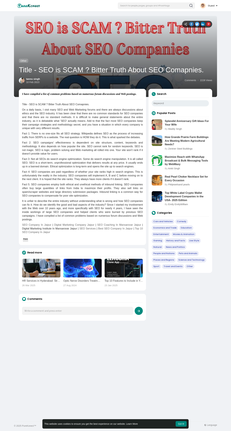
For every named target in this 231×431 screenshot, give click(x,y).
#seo (25, 239)
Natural (157, 247)
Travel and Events (173, 266)
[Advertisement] (111, 350)
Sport (156, 266)
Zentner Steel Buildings (180, 148)
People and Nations (163, 253)
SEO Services (87, 228)
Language (210, 425)
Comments (190, 80)
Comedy (181, 221)
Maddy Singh (175, 129)
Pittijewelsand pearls (179, 184)
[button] (156, 5)
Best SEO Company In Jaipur (115, 228)
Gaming (157, 240)
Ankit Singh (174, 168)
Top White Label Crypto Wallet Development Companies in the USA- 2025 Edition (184, 197)
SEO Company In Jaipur (36, 224)
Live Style (194, 240)
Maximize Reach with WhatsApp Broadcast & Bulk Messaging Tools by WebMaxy (186, 161)
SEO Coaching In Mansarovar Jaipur (119, 224)
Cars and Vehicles (163, 221)
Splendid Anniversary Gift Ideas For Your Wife (187, 123)
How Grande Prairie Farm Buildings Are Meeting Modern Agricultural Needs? (186, 141)
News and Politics (175, 247)
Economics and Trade (165, 227)
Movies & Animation (183, 234)
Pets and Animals (188, 253)
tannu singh (33, 79)
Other (23, 60)
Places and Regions (163, 259)
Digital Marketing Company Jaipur (74, 224)
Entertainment (161, 234)
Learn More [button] (132, 424)
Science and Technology (191, 259)
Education (186, 227)
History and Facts (175, 240)
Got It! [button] (181, 424)
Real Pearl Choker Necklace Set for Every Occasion (186, 178)
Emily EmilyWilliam (178, 204)
